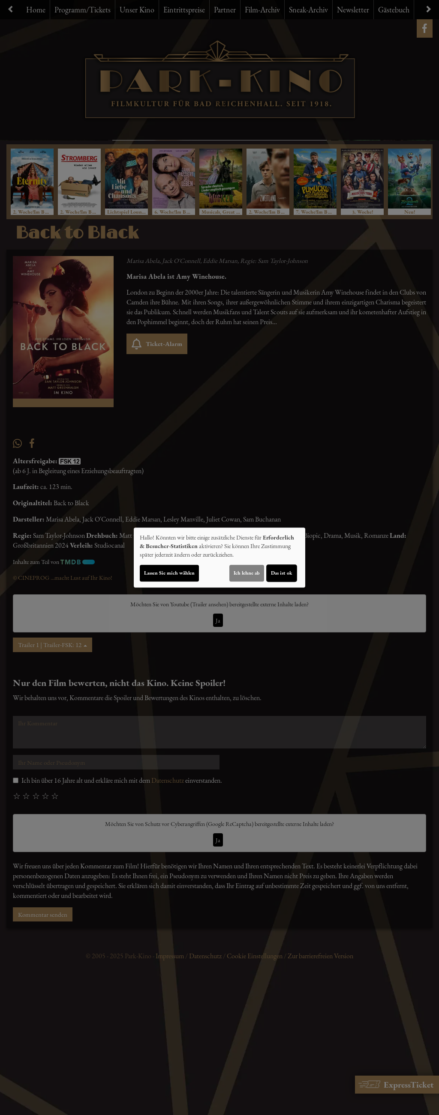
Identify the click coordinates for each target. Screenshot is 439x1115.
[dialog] (219, 557)
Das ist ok (281, 572)
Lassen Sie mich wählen (169, 572)
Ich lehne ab (247, 572)
